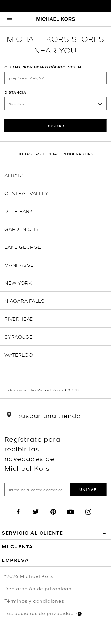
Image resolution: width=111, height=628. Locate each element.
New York (18, 282)
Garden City (21, 229)
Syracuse (18, 336)
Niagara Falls (24, 300)
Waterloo (18, 354)
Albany (14, 175)
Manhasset (20, 264)
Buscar (55, 125)
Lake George (22, 246)
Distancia (15, 92)
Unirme (88, 489)
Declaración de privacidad (38, 588)
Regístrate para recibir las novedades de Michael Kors (32, 453)
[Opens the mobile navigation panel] (9, 19)
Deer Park (18, 211)
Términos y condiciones (34, 600)
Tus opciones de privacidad (43, 613)
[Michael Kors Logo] (55, 19)
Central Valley (26, 193)
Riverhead (19, 318)
